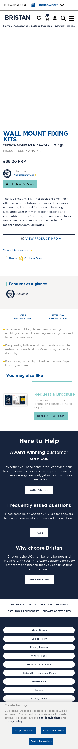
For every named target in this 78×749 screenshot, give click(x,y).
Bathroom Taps (20, 604)
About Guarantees (24, 175)
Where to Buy (39, 656)
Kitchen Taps (43, 604)
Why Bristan (39, 579)
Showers (62, 604)
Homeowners (44, 5)
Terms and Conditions (39, 664)
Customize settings (41, 741)
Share (12, 258)
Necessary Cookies (53, 730)
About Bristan (39, 630)
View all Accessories (15, 250)
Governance (39, 681)
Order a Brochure (36, 258)
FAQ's (39, 532)
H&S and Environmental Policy (39, 673)
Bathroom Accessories (23, 611)
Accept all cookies (24, 730)
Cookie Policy (39, 639)
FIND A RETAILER (20, 184)
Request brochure (51, 416)
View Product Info (41, 238)
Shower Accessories (57, 611)
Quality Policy (39, 698)
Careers (39, 690)
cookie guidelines (49, 717)
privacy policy (13, 721)
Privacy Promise (39, 647)
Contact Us (39, 489)
